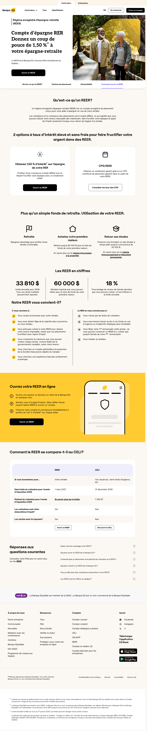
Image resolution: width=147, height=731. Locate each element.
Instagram (126, 624)
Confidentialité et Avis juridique (89, 677)
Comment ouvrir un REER (112, 84)
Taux (45, 10)
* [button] (10, 699)
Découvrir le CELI (104, 527)
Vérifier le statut (47, 633)
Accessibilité (118, 677)
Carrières (12, 640)
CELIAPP (76, 637)
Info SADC (12, 649)
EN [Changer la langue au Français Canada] (105, 10)
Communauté (14, 624)
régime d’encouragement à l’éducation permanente (116, 254)
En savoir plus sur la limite (67, 499)
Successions (46, 637)
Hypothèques (57, 10)
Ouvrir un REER (28, 73)
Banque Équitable (16, 644)
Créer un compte (135, 10)
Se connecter (116, 10)
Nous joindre (46, 628)
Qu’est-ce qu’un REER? (32, 84)
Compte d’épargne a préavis (85, 628)
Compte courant (79, 619)
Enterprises (83, 3)
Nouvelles (12, 628)
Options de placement (61, 84)
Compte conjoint (80, 624)
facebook (126, 619)
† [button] (10, 705)
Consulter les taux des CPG (105, 187)
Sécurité (107, 677)
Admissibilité (86, 84)
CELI (74, 633)
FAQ (42, 624)
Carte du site (131, 677)
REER (18, 561)
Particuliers (66, 3)
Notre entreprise (15, 619)
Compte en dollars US (82, 646)
